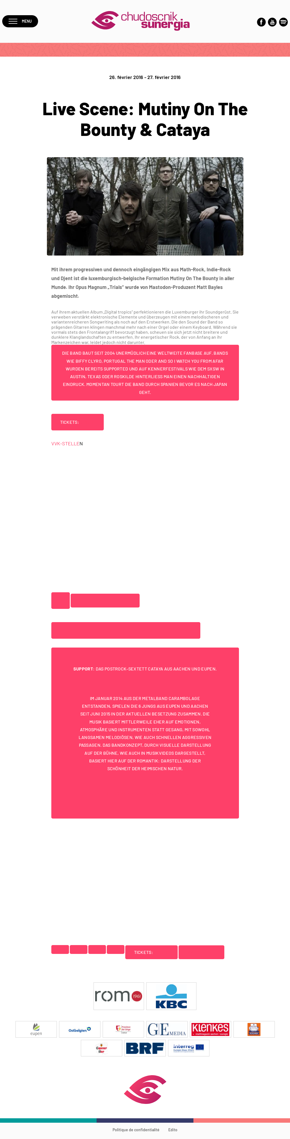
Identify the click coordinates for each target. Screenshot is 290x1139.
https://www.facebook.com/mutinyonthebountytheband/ (127, 632)
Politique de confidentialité (136, 1132)
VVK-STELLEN (203, 954)
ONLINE (88, 424)
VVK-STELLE (65, 446)
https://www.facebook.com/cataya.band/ (154, 795)
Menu (21, 22)
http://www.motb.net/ (105, 603)
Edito (172, 1132)
